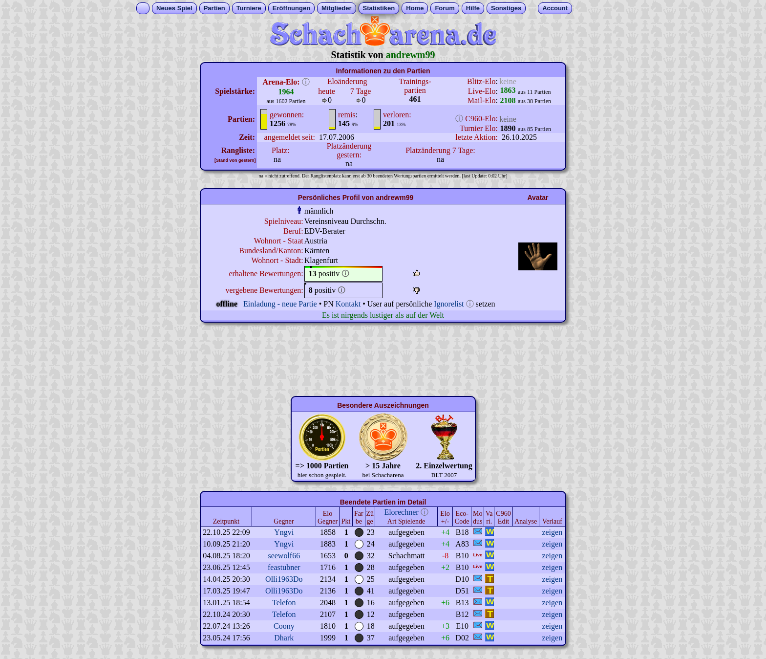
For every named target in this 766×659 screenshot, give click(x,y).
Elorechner (401, 512)
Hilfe (473, 8)
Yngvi (284, 532)
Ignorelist (449, 304)
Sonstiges (506, 8)
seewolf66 (284, 555)
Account (555, 8)
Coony (284, 626)
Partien (214, 8)
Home (415, 8)
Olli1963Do (283, 579)
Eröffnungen (291, 8)
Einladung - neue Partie (280, 304)
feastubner (284, 567)
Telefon (284, 602)
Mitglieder (336, 8)
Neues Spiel (174, 8)
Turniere (248, 8)
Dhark (284, 638)
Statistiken (379, 8)
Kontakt (348, 304)
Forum (444, 8)
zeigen (552, 532)
